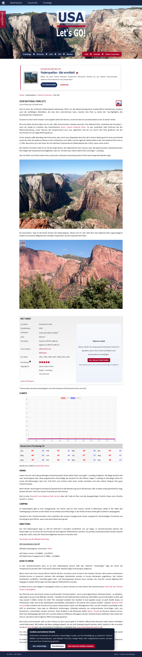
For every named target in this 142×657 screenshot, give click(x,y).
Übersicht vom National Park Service (45, 496)
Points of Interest (45, 95)
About (116, 654)
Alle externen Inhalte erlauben (80, 646)
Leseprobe (64, 85)
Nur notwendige (39, 646)
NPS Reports (29, 381)
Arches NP (30, 627)
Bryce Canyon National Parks (73, 127)
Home (21, 95)
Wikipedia (43, 353)
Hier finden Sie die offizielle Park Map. (34, 539)
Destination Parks (42, 466)
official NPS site (45, 349)
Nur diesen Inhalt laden (99, 360)
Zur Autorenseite (49, 84)
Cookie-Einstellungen (127, 654)
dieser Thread (93, 611)
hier (49, 548)
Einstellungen (58, 646)
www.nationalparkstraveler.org (89, 627)
